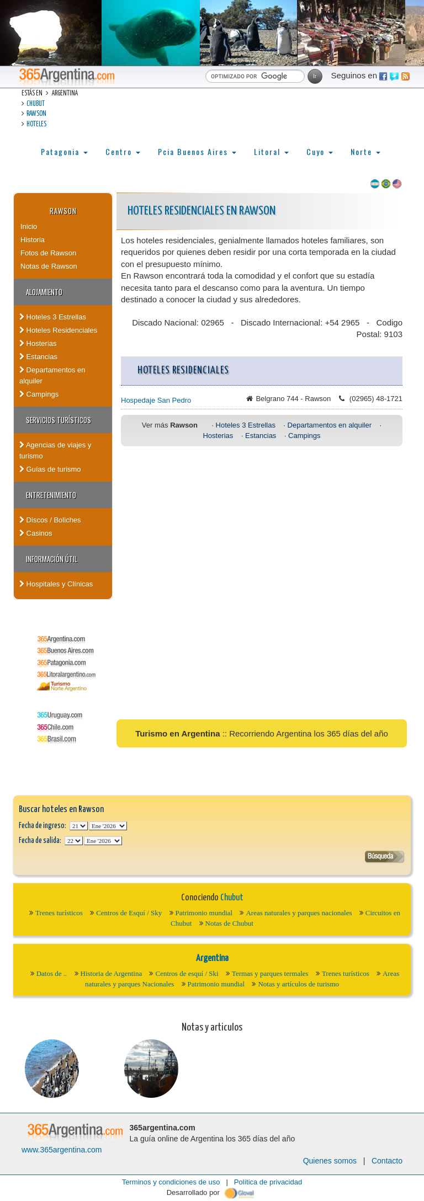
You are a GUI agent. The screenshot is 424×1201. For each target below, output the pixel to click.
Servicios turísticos (58, 419)
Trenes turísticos (59, 913)
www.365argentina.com (62, 1149)
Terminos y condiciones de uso (171, 1182)
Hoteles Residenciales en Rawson (201, 211)
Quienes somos (330, 1160)
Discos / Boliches (50, 520)
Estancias (38, 357)
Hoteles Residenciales (58, 330)
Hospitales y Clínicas (56, 584)
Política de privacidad (268, 1182)
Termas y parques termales (270, 973)
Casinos (35, 533)
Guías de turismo (50, 469)
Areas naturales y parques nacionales (299, 913)
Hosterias (38, 343)
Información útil (51, 558)
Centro (122, 151)
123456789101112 (108, 825)
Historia (32, 240)
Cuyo (319, 151)
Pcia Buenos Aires (197, 151)
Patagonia (64, 151)
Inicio (28, 226)
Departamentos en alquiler (52, 375)
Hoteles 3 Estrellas (52, 317)
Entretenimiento (51, 494)
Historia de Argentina (111, 973)
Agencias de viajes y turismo (55, 450)
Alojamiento (44, 291)
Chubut (35, 104)
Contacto (387, 1160)
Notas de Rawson (48, 266)
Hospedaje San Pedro (156, 400)
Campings (39, 394)
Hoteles (36, 124)
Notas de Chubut (229, 923)
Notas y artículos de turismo (298, 984)
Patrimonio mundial (204, 913)
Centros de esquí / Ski (186, 973)
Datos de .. (51, 973)
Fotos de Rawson (48, 253)
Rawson (36, 114)
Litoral (271, 151)
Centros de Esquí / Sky (129, 913)
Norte (365, 151)
